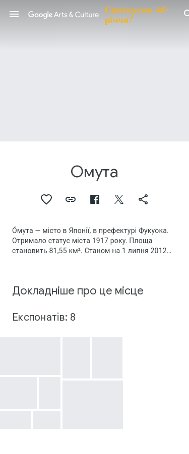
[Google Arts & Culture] (101, 14)
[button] (14, 14)
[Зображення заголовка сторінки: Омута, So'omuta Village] (94, 70)
